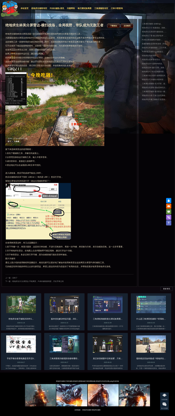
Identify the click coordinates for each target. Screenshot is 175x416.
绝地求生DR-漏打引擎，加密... (154, 68)
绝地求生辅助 (86, 410)
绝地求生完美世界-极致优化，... (154, 32)
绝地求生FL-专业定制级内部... (153, 72)
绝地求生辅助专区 (39, 8)
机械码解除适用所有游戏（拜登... (155, 44)
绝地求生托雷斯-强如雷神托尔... (154, 88)
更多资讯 (166, 289)
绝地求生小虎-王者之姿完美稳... (154, 95)
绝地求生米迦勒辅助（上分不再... (155, 48)
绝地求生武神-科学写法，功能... (154, 60)
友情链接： (78, 410)
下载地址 (113, 26)
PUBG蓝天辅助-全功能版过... (153, 52)
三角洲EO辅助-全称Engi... (152, 24)
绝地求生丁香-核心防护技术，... (154, 36)
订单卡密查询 (117, 8)
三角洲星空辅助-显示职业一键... (154, 91)
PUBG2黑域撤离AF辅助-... (152, 40)
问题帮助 (71, 8)
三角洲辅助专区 (101, 8)
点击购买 (127, 26)
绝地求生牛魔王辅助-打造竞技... (154, 99)
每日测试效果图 (84, 8)
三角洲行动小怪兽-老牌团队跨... (154, 76)
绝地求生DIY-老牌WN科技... (152, 64)
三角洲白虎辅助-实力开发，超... (154, 84)
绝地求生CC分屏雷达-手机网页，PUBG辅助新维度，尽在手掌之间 (38, 281)
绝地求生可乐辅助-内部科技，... (154, 79)
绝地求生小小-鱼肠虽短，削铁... (154, 28)
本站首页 (24, 8)
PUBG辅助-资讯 (57, 8)
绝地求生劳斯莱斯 (149, 56)
